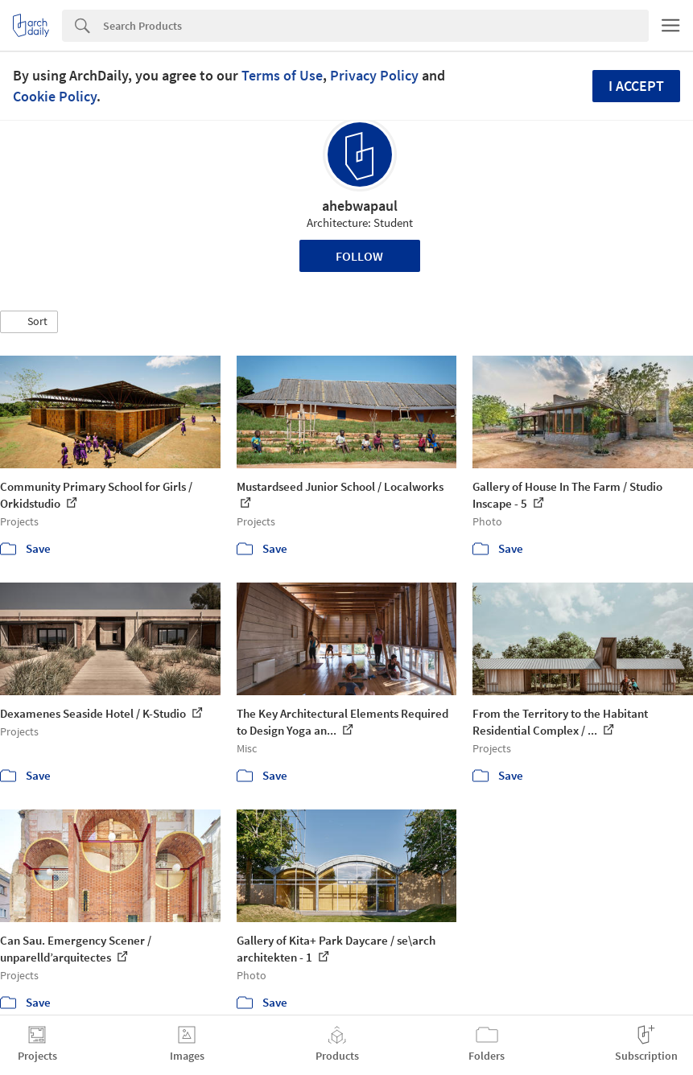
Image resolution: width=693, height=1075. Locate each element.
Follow (359, 256)
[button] (29, 322)
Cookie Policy (55, 96)
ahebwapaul (360, 205)
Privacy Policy (374, 75)
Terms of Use (282, 75)
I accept (636, 85)
